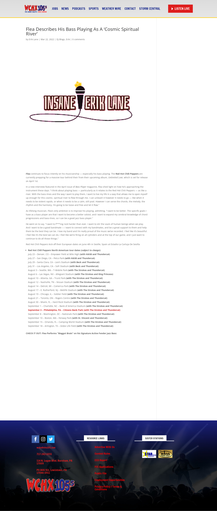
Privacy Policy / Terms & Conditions (108, 487)
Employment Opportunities (110, 480)
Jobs (55, 8)
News (65, 8)
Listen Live (182, 8)
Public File (100, 473)
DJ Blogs (61, 39)
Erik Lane (33, 39)
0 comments (78, 39)
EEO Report (101, 460)
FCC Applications (104, 467)
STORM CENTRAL (149, 8)
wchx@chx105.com (46, 447)
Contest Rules (102, 454)
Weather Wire (111, 8)
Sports (94, 8)
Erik (68, 39)
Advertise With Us (105, 447)
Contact (130, 8)
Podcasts (78, 8)
